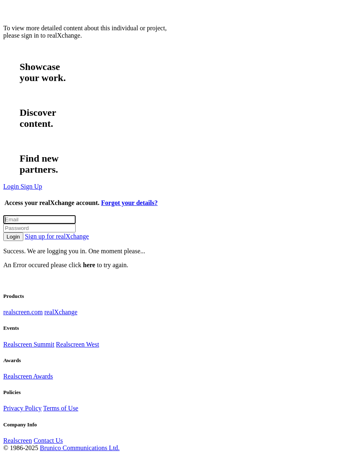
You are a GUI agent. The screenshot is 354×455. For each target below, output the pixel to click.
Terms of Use (60, 408)
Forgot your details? (129, 202)
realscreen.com (23, 312)
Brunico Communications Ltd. (79, 447)
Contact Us (48, 440)
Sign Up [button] (31, 186)
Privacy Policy (22, 408)
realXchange (60, 312)
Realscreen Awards (28, 376)
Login (13, 237)
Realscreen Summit (28, 344)
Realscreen (17, 440)
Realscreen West (77, 344)
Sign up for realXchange (57, 236)
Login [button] (11, 186)
